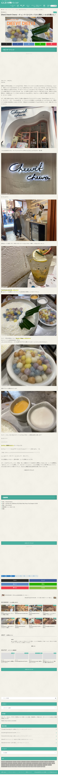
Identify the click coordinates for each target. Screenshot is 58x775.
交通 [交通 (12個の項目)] (13, 767)
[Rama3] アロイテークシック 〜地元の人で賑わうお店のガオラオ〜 (17, 740)
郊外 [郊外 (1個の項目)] (41, 767)
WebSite (34, 646)
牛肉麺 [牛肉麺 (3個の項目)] (32, 767)
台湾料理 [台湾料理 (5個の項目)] (19, 767)
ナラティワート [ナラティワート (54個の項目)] (35, 764)
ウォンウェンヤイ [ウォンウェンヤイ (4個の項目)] (9, 762)
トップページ (12, 6)
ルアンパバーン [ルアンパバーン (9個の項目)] (4, 767)
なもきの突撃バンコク (10, 3)
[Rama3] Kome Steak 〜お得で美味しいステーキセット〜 (15, 743)
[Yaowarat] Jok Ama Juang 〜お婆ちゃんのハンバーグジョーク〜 (16, 737)
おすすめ (17, 576)
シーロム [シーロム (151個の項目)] (46, 762)
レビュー (28, 6)
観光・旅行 (22, 6)
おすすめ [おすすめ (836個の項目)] (3, 762)
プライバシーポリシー (12, 772)
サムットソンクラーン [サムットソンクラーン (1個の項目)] (34, 762)
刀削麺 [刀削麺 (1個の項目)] (16, 767)
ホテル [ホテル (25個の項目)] (23, 765)
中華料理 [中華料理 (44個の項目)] (9, 767)
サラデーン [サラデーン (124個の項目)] (41, 762)
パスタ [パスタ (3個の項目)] (50, 764)
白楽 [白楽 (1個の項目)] (35, 767)
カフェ (13, 576)
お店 (18, 6)
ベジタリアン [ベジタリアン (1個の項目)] (18, 765)
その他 (48, 6)
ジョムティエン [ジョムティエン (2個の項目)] (4, 764)
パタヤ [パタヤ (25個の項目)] (53, 764)
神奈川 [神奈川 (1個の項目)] (38, 767)
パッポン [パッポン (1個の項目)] (7, 765)
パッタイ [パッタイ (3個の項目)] (3, 765)
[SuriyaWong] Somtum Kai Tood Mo (11, 733)
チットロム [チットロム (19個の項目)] (20, 764)
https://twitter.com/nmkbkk (10, 721)
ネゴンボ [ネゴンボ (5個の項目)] (40, 764)
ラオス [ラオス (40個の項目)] (27, 765)
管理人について (29, 772)
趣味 (44, 6)
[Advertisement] (29, 67)
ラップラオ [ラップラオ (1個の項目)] (31, 765)
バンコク (26, 576)
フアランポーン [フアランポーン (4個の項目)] (12, 765)
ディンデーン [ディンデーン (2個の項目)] (28, 764)
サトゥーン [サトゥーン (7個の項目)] (23, 762)
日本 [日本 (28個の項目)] (26, 767)
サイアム (8, 576)
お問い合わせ (3, 772)
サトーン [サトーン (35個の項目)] (28, 762)
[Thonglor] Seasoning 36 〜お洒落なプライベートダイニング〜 (16, 730)
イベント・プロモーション (36, 6)
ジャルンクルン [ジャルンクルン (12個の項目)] (51, 762)
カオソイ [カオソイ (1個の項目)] (14, 762)
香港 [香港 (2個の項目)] (44, 767)
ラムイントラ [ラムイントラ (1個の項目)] (39, 765)
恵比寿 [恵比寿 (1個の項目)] (24, 767)
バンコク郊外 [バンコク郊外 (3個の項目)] (45, 764)
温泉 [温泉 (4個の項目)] (29, 767)
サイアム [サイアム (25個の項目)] (18, 762)
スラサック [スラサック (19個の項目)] (10, 764)
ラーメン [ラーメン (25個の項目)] (49, 765)
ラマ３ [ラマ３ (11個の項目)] (35, 765)
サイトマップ (21, 772)
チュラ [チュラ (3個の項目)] (24, 764)
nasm (13, 639)
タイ (22, 576)
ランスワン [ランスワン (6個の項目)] (45, 765)
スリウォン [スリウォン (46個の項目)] (15, 764)
